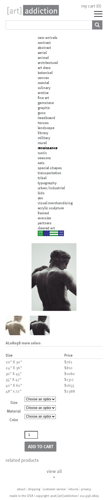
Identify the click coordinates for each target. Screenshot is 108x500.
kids (41, 193)
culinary (44, 87)
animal (43, 57)
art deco (44, 67)
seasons (44, 158)
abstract (44, 47)
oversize (44, 218)
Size (13, 402)
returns (73, 489)
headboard (46, 118)
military (44, 138)
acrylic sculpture (51, 208)
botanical (45, 72)
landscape (46, 128)
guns (42, 113)
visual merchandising (55, 203)
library (43, 133)
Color (13, 419)
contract (44, 42)
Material (14, 411)
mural (42, 143)
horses (43, 123)
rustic (42, 153)
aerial (42, 52)
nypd (42, 233)
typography (47, 183)
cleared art (46, 228)
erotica (43, 92)
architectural (48, 62)
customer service (54, 489)
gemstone (46, 103)
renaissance (47, 148)
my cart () (91, 6)
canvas (43, 77)
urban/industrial (51, 188)
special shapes (50, 168)
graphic (44, 108)
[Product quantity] (31, 435)
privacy (86, 489)
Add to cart (40, 446)
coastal (43, 82)
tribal (42, 178)
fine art (43, 97)
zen (40, 198)
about (21, 489)
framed (43, 213)
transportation (49, 173)
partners (45, 223)
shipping (34, 489)
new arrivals (48, 37)
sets (41, 163)
